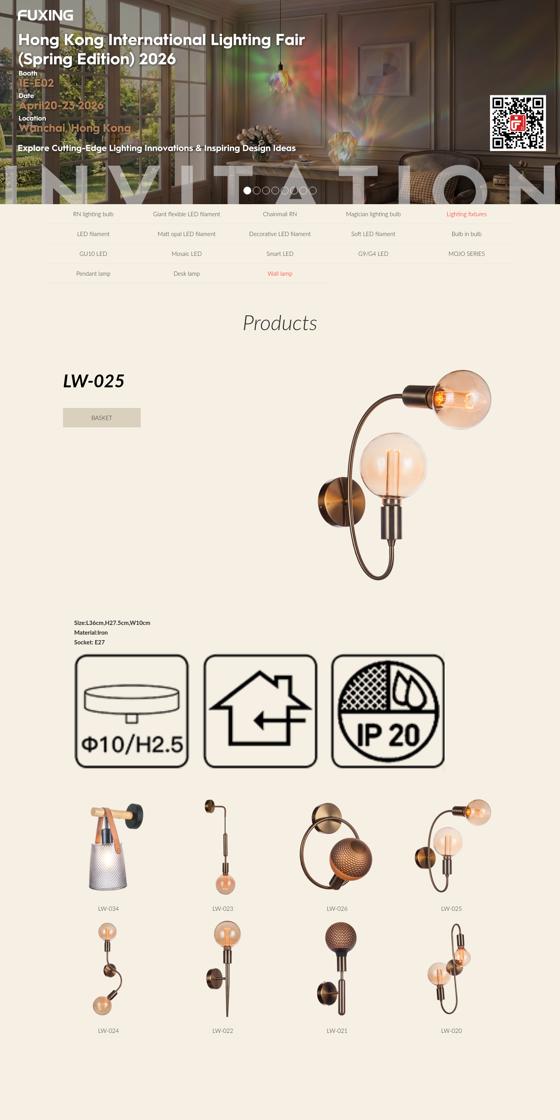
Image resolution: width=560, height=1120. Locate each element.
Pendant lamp (93, 273)
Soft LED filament (373, 233)
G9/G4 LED (373, 253)
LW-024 (108, 1030)
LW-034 (108, 908)
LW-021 (337, 1030)
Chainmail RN (280, 213)
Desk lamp (186, 273)
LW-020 (451, 1030)
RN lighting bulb (93, 213)
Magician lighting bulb (373, 213)
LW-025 (451, 908)
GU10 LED (93, 253)
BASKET (101, 417)
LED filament (93, 233)
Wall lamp (280, 273)
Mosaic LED (187, 253)
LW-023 (222, 908)
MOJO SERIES (466, 253)
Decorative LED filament (280, 233)
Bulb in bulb (467, 233)
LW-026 (337, 908)
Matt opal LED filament (186, 233)
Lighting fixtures (466, 213)
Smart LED (279, 253)
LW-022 (222, 1030)
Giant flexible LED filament (186, 213)
